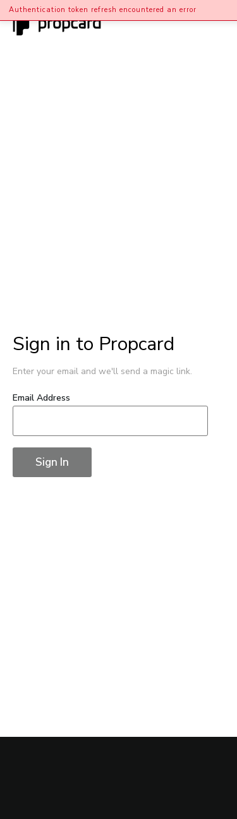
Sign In (52, 462)
